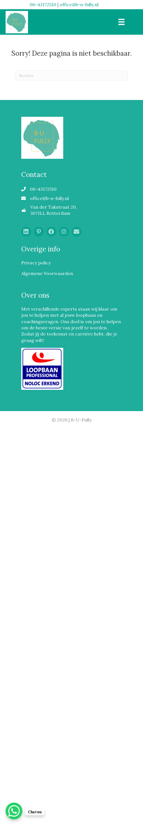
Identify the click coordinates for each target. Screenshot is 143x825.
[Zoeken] (72, 75)
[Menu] (121, 22)
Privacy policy (36, 262)
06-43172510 (43, 4)
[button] (26, 234)
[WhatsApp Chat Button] (14, 811)
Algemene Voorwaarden (47, 273)
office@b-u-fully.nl (79, 4)
